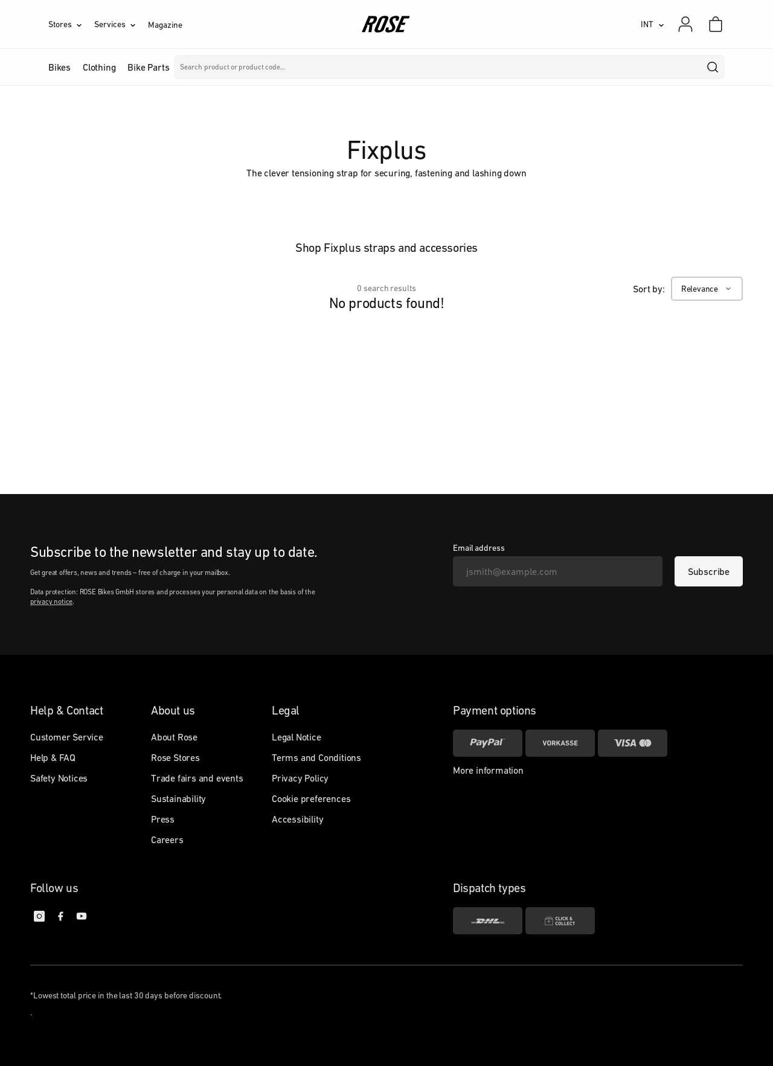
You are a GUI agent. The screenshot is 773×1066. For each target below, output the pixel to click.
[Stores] (71, 24)
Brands (307, 67)
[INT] (652, 24)
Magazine (165, 25)
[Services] (121, 24)
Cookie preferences (311, 798)
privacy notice (51, 601)
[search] (713, 67)
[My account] (685, 24)
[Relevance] (707, 289)
